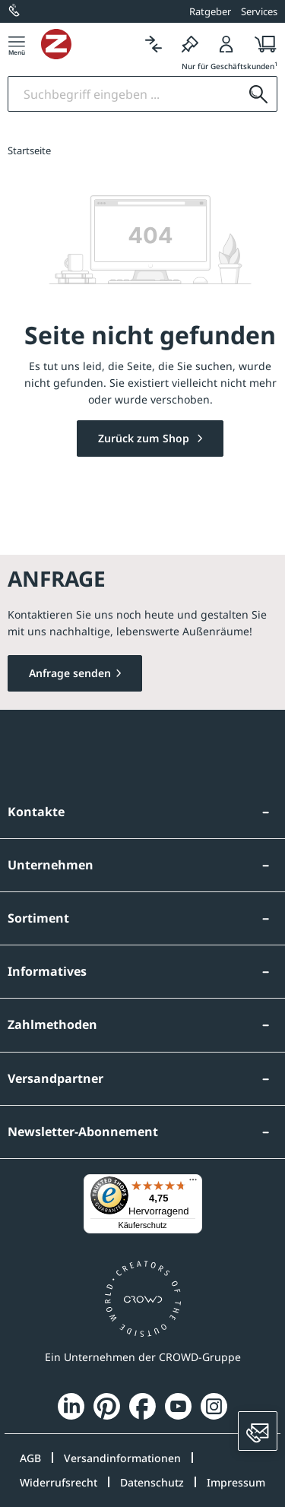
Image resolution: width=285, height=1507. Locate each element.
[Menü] (17, 44)
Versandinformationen (122, 1458)
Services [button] (259, 11)
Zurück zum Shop (145, 438)
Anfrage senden (70, 673)
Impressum (236, 1482)
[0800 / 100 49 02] (15, 11)
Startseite (29, 150)
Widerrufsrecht (58, 1482)
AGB (30, 1458)
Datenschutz (152, 1482)
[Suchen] (258, 94)
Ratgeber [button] (210, 11)
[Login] (226, 44)
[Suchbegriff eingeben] (124, 94)
